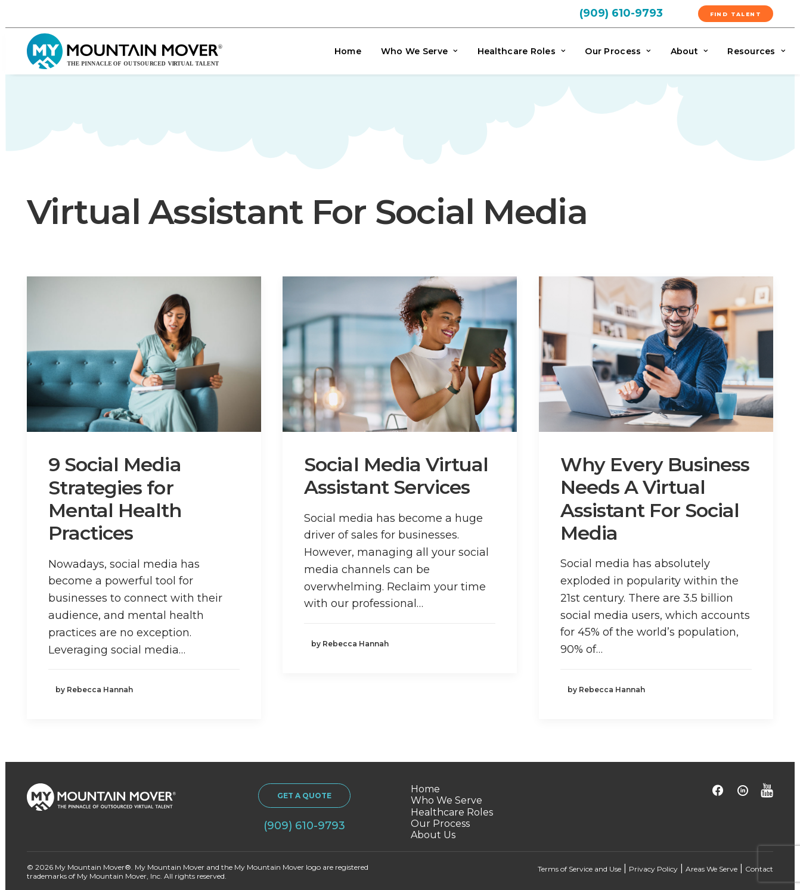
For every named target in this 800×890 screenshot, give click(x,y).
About (689, 51)
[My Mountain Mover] (124, 51)
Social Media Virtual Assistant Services (396, 476)
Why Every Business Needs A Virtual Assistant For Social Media (655, 498)
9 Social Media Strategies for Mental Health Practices (115, 498)
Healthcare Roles (521, 51)
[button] (144, 354)
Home (347, 51)
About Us (433, 835)
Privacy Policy (653, 868)
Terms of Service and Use (579, 868)
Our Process (617, 51)
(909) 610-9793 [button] (304, 825)
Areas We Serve (711, 868)
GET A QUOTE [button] (304, 795)
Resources (756, 51)
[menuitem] (635, 12)
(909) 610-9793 (621, 13)
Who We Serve (419, 51)
